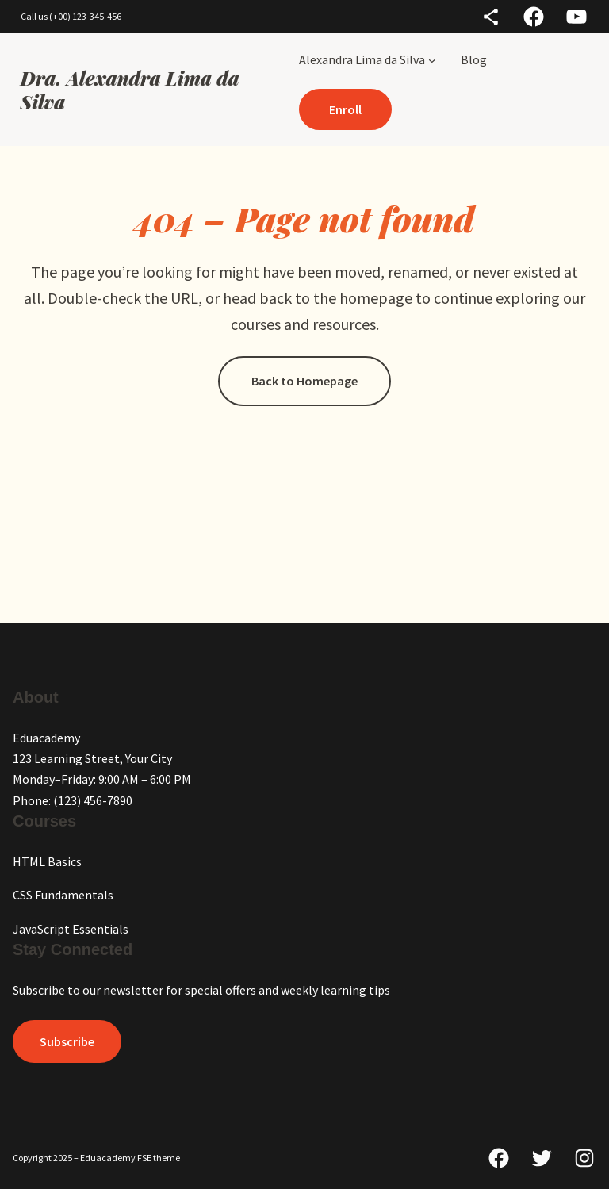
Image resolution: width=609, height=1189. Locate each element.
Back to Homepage (304, 381)
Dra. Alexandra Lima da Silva (130, 89)
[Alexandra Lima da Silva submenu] (432, 59)
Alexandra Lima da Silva (362, 59)
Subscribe (67, 1041)
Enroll (345, 109)
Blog (474, 59)
